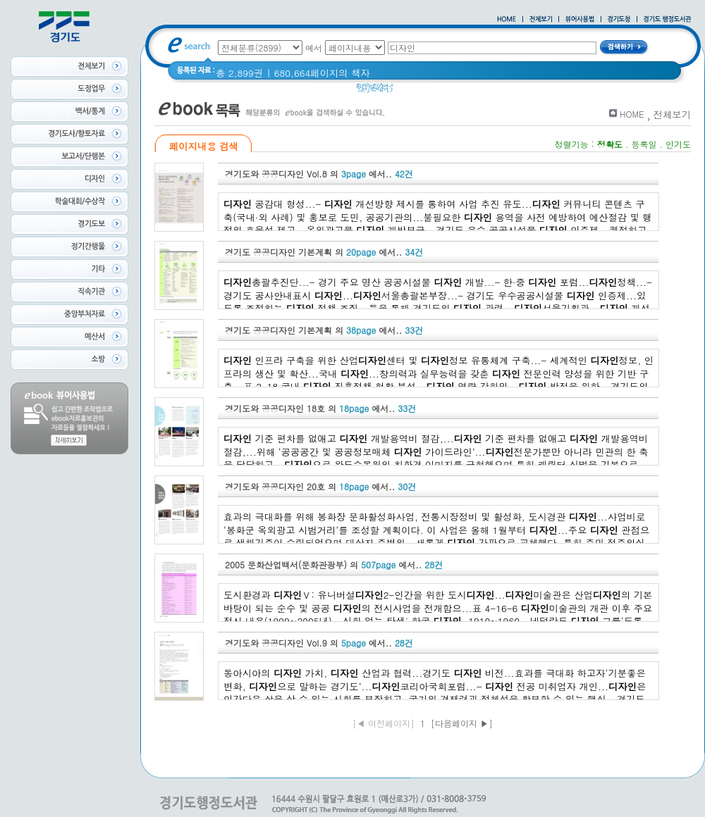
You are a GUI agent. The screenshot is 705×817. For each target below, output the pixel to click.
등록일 (643, 144)
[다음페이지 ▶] (462, 723)
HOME (632, 114)
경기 (627, 91)
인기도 (678, 144)
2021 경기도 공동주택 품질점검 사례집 (524, 91)
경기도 (416, 91)
